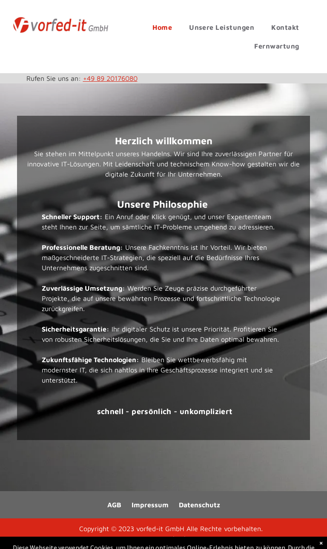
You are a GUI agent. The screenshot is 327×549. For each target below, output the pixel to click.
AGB (114, 505)
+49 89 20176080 (110, 78)
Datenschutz (199, 505)
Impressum (150, 505)
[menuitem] (162, 27)
